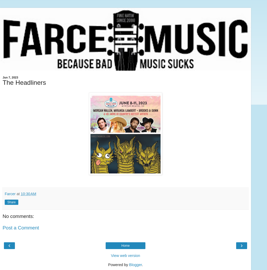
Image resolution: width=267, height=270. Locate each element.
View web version (125, 256)
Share (11, 202)
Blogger (135, 265)
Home (125, 246)
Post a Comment (21, 227)
